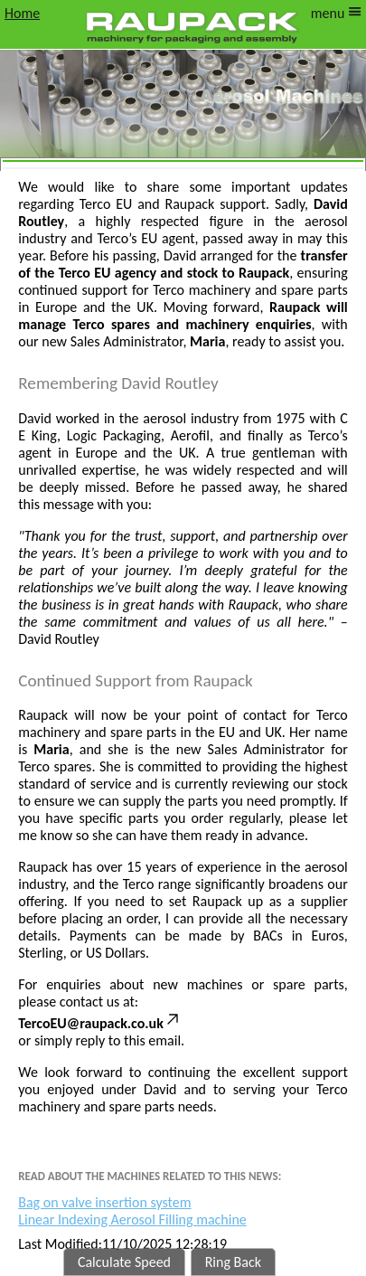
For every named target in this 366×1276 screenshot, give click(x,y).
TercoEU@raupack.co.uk (100, 1023)
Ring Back (233, 1262)
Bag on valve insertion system (104, 1202)
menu (336, 13)
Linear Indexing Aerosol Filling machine (132, 1219)
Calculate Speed (124, 1262)
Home (22, 13)
